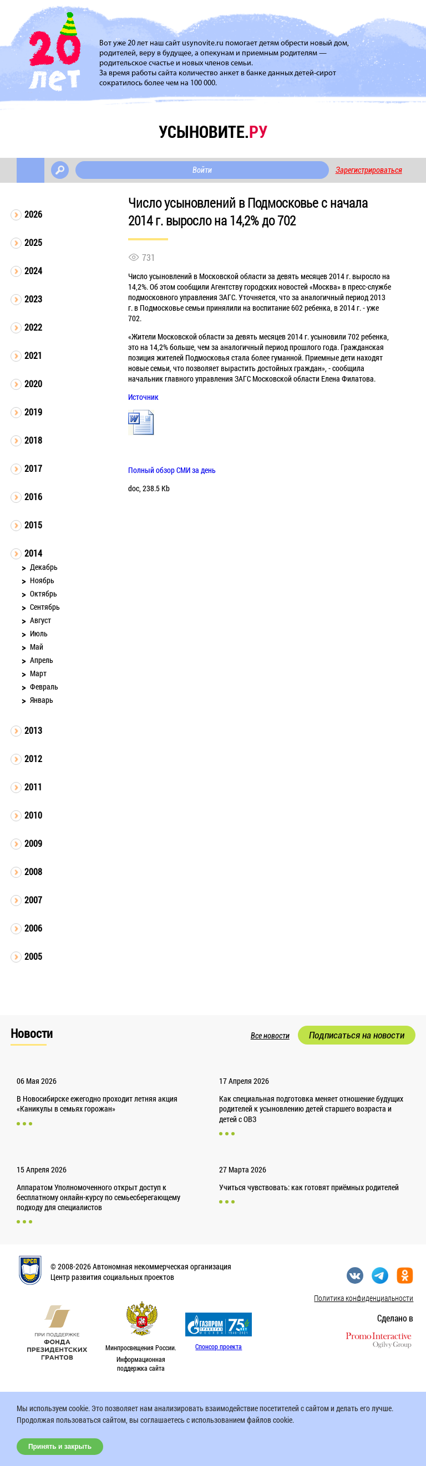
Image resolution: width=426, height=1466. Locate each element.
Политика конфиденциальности (363, 1298)
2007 (33, 900)
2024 (33, 270)
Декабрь (44, 567)
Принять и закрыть (60, 1446)
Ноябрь (42, 580)
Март (38, 673)
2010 (33, 815)
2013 (33, 730)
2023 (33, 299)
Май (36, 646)
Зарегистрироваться (369, 170)
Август (40, 620)
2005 (33, 956)
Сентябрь (45, 606)
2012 (33, 758)
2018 (33, 440)
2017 (33, 468)
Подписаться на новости (356, 1035)
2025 (33, 242)
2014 (33, 553)
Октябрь (43, 593)
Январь (41, 700)
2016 (33, 496)
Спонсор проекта (218, 1346)
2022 (33, 327)
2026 (33, 214)
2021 (33, 355)
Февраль (44, 686)
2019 (33, 412)
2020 (33, 383)
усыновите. (213, 131)
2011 (33, 787)
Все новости (270, 1035)
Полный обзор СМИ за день (172, 470)
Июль (39, 633)
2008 (33, 871)
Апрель (41, 660)
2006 (33, 928)
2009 (33, 843)
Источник (143, 397)
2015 (33, 525)
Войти (202, 170)
